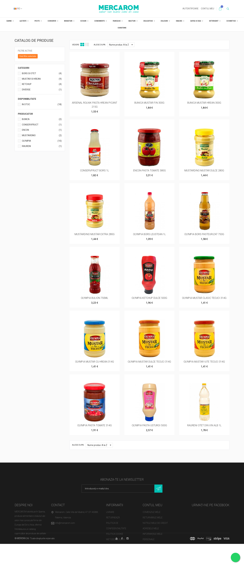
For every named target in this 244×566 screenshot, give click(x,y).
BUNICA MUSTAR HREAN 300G (204, 102)
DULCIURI (164, 21)
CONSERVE (52, 21)
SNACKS (179, 21)
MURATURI (68, 21)
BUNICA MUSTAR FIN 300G (149, 102)
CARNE (9, 21)
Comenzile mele (151, 512)
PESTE (37, 21)
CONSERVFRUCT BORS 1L (94, 170)
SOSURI (83, 21)
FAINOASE (117, 21)
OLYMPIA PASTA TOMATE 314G (94, 425)
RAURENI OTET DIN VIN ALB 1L (204, 425)
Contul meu (207, 8)
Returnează (113, 517)
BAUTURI (132, 21)
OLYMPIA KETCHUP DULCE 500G (149, 297)
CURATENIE (122, 28)
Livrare (110, 512)
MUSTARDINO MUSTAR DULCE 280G (204, 170)
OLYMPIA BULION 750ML (94, 297)
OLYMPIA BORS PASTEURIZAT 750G (204, 234)
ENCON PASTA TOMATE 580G (149, 170)
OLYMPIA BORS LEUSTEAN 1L (149, 234)
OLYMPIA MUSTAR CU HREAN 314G (94, 361)
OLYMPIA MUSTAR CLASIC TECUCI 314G (204, 297)
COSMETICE (231, 21)
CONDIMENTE (99, 21)
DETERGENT (213, 21)
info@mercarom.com (65, 523)
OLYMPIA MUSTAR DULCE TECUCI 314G (149, 361)
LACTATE (23, 21)
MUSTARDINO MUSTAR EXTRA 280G (95, 234)
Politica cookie (114, 534)
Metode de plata (115, 539)
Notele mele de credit (155, 523)
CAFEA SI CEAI (195, 21)
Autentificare (191, 8)
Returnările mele (152, 517)
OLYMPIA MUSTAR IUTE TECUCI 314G (204, 361)
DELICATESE (148, 21)
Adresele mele (151, 528)
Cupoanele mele (152, 545)
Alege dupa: (100, 44)
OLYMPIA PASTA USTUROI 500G (149, 425)
